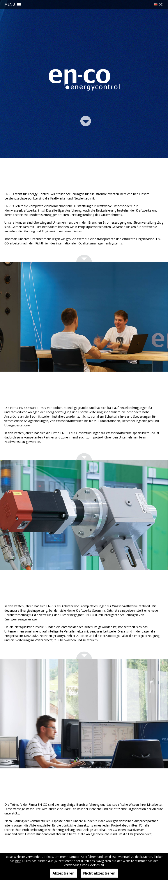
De (160, 4)
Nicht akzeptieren (99, 873)
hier (18, 861)
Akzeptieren (63, 873)
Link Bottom (85, 120)
